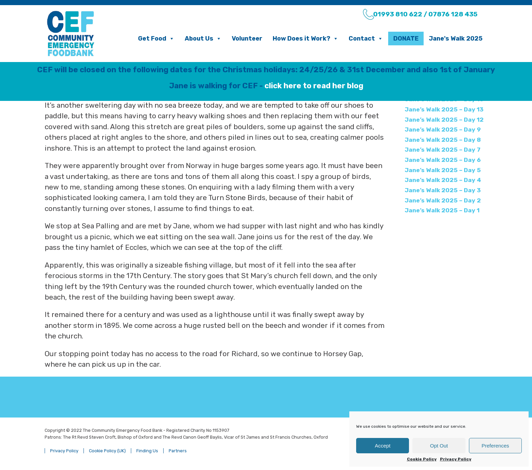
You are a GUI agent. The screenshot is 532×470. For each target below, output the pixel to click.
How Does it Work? (305, 38)
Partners (178, 450)
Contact (366, 38)
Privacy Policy (455, 459)
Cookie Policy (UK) (107, 450)
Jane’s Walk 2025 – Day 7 (443, 149)
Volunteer (247, 38)
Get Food (156, 38)
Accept (383, 446)
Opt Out (439, 446)
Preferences (495, 446)
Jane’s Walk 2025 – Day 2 (443, 200)
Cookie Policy (422, 459)
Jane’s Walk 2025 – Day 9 (443, 129)
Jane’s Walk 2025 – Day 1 (442, 210)
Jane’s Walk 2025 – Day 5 (443, 170)
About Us (203, 38)
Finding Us (147, 450)
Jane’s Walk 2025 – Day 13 (444, 109)
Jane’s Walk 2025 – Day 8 (443, 139)
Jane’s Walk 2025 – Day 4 (443, 180)
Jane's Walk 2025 (456, 38)
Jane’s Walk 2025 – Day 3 (443, 190)
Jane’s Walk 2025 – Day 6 (443, 159)
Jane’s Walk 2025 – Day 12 (444, 119)
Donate (406, 38)
